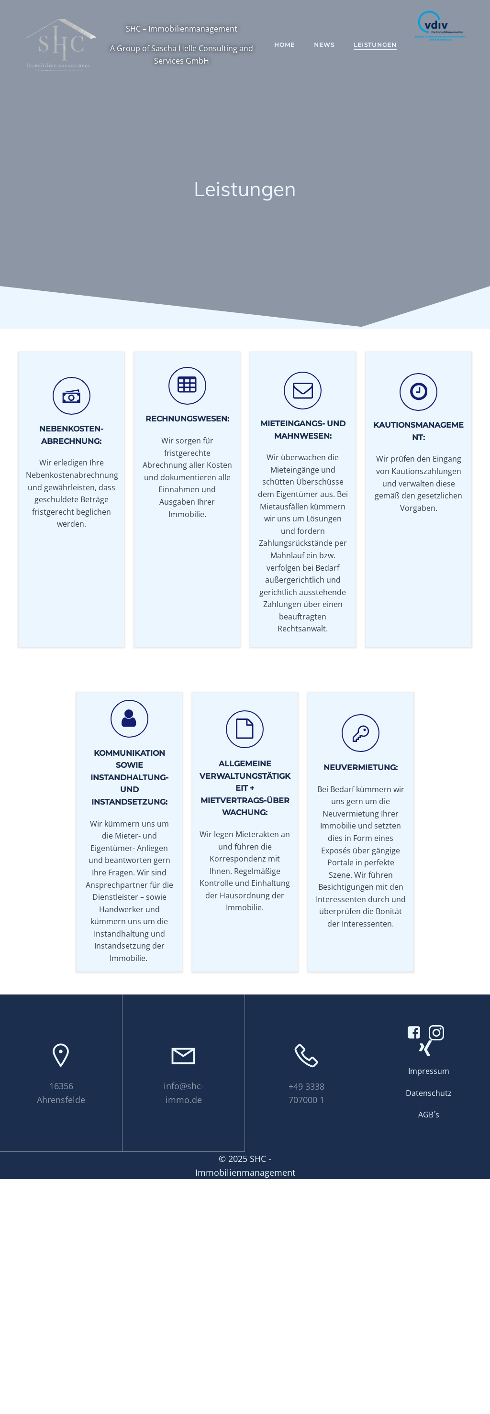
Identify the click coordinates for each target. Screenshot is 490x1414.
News (330, 48)
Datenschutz (429, 1327)
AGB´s (428, 1349)
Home (290, 48)
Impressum (428, 1305)
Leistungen (381, 48)
